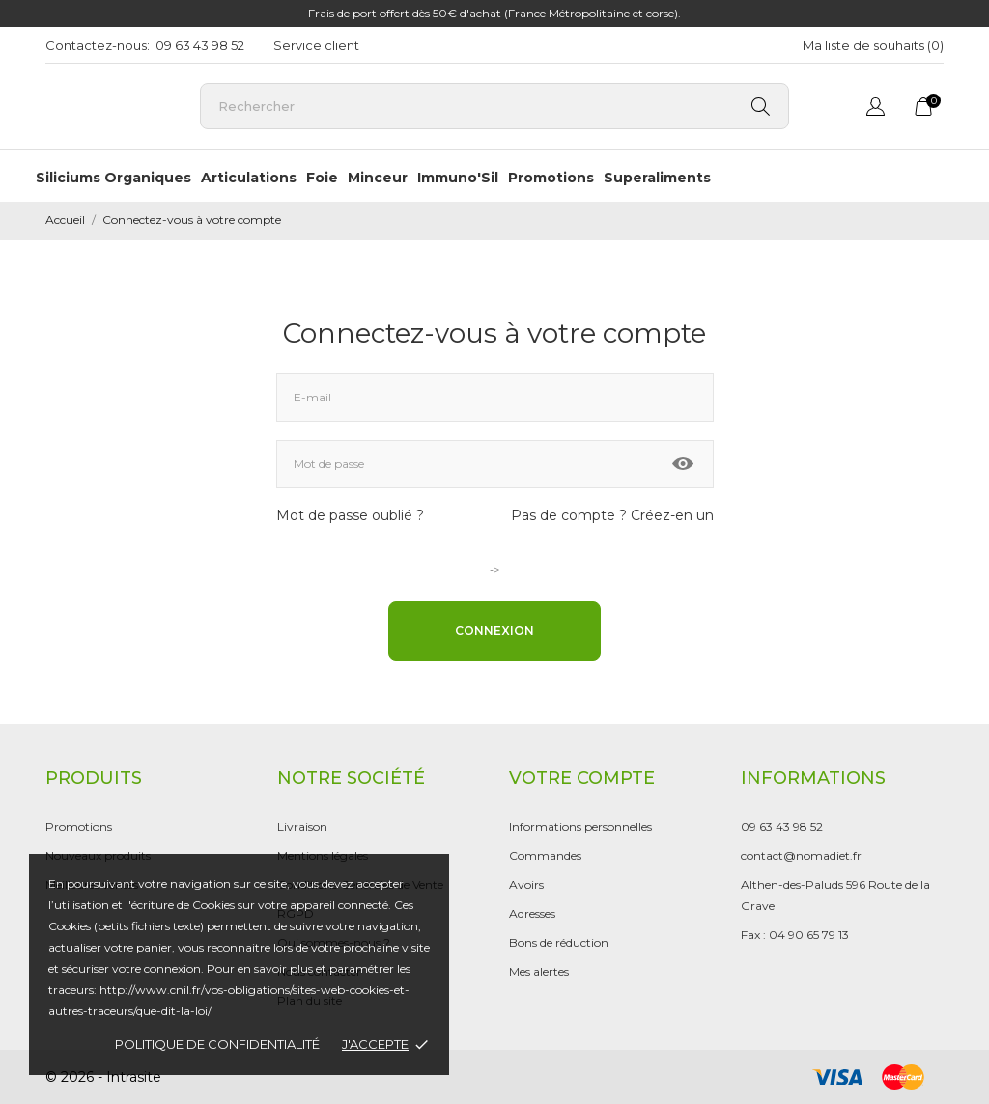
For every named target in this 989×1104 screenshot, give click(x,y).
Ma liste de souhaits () (873, 45)
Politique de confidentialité (217, 1044)
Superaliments (657, 177)
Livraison (302, 826)
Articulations (249, 177)
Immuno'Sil (457, 177)
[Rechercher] (494, 106)
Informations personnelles (580, 826)
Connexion (494, 630)
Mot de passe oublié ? (350, 515)
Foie (322, 177)
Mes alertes (539, 971)
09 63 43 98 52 (199, 45)
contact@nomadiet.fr (801, 855)
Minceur (378, 177)
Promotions (551, 177)
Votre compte (582, 777)
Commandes (545, 855)
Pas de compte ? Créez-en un (612, 515)
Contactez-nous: (97, 45)
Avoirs (526, 884)
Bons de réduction (558, 942)
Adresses (532, 913)
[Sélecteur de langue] (875, 110)
